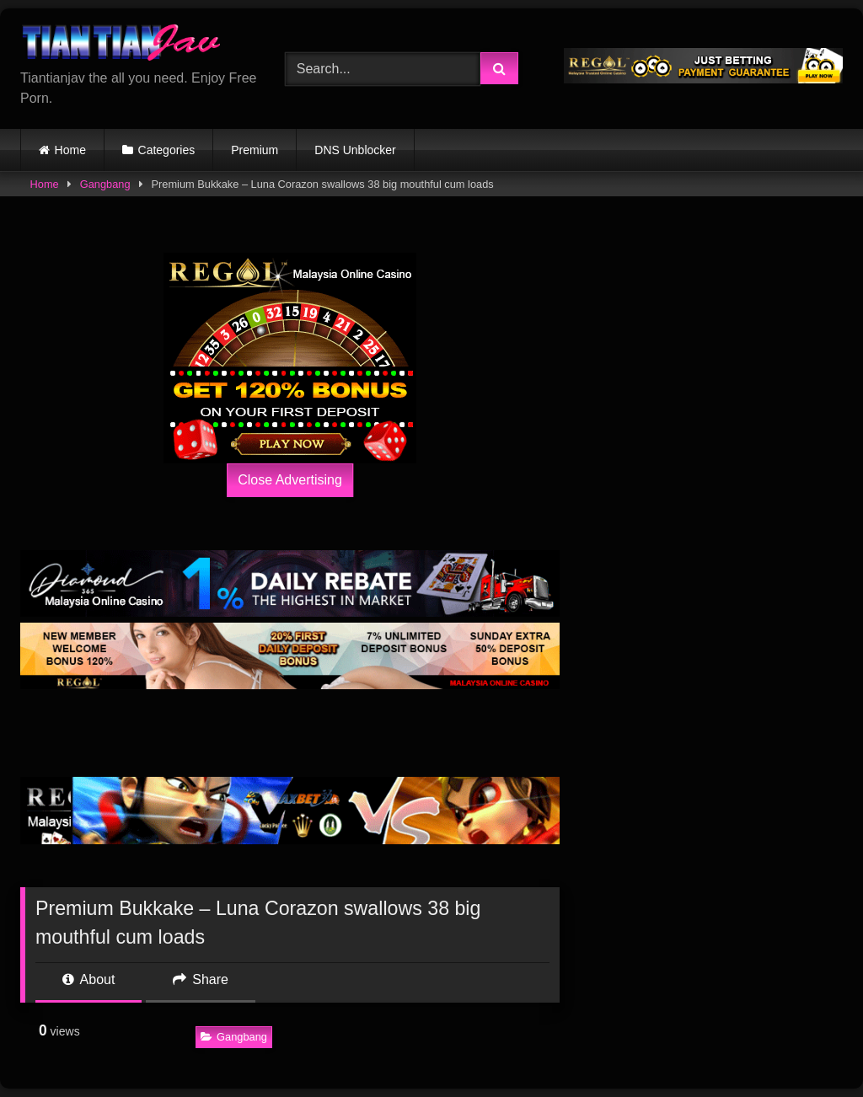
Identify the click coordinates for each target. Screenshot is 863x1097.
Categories (167, 150)
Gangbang (105, 184)
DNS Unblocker (354, 150)
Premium (254, 150)
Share (200, 979)
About (88, 979)
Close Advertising (290, 480)
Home (70, 150)
